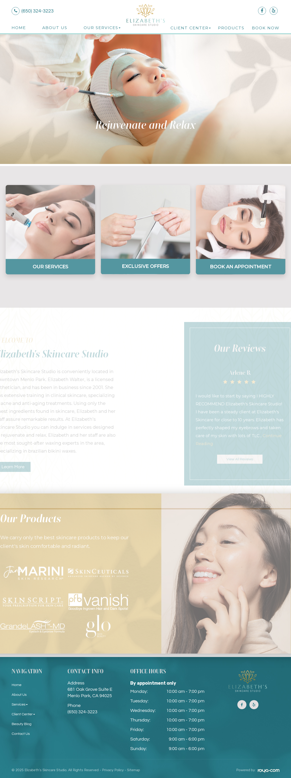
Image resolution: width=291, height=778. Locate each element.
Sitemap (133, 768)
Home (19, 27)
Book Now (265, 27)
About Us (54, 27)
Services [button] (21, 702)
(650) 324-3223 (82, 710)
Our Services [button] (102, 27)
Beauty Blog (23, 722)
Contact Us (22, 732)
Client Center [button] (191, 27)
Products (231, 27)
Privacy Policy (113, 768)
